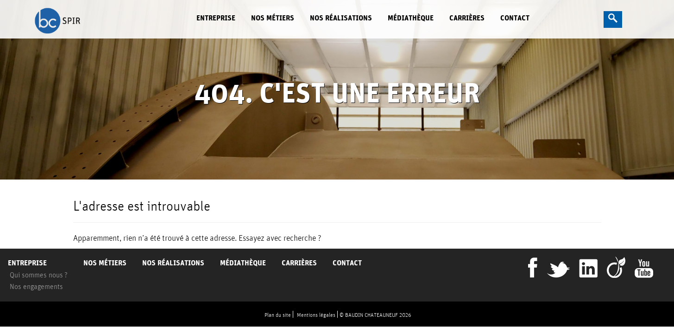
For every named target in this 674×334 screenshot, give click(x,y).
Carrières (467, 17)
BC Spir (99, 20)
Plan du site (278, 315)
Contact (514, 17)
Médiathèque (411, 17)
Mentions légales (316, 315)
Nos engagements (36, 286)
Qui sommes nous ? (39, 274)
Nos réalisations (341, 17)
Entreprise (215, 17)
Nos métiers (272, 17)
